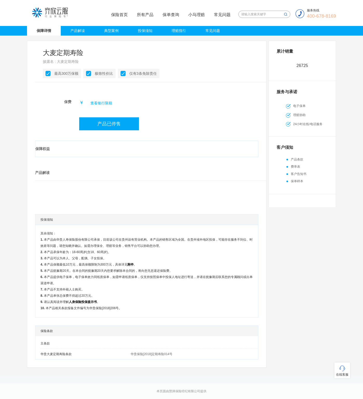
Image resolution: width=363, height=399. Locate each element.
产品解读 (77, 31)
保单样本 (297, 181)
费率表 (295, 166)
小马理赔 (196, 14)
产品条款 (297, 159)
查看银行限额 (101, 103)
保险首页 (119, 14)
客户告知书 (298, 174)
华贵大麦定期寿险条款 (56, 354)
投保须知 (145, 31)
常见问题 (222, 14)
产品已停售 (109, 123)
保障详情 (44, 31)
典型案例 (111, 31)
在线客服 (342, 374)
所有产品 (145, 14)
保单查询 (171, 14)
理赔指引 (179, 31)
